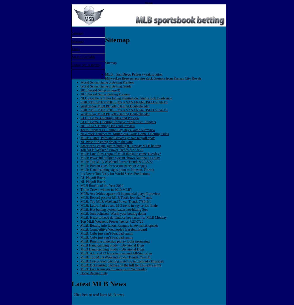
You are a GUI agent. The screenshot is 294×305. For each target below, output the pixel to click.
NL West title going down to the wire (107, 142)
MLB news (116, 295)
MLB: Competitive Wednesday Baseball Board (114, 229)
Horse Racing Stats (94, 273)
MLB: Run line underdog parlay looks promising (115, 241)
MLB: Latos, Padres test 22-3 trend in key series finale (119, 205)
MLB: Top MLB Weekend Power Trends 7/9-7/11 (116, 257)
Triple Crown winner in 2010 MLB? (106, 189)
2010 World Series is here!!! (100, 90)
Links (76, 49)
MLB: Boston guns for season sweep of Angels (114, 166)
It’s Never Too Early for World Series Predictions (115, 174)
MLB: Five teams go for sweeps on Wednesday (114, 269)
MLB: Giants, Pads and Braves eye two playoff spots (118, 138)
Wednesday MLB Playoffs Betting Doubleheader (115, 106)
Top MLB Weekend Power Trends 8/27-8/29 (112, 150)
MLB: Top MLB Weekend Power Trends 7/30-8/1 (116, 201)
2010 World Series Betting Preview (105, 94)
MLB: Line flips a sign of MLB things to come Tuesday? (121, 154)
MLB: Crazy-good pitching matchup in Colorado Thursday (122, 261)
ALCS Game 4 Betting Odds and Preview (110, 118)
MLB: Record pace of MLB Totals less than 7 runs (116, 197)
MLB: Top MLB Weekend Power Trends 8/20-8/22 (117, 162)
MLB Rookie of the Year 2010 (102, 186)
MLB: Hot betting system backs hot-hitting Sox (114, 209)
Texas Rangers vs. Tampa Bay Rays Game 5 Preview (118, 130)
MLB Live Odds (83, 57)
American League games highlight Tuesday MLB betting (121, 146)
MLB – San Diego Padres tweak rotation (134, 74)
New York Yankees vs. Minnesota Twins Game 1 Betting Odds (125, 134)
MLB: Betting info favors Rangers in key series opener (119, 225)
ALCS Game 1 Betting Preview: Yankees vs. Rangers (118, 122)
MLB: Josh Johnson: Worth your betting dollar (113, 213)
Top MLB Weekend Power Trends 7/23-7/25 (112, 221)
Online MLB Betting (86, 65)
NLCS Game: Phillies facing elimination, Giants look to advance (126, 98)
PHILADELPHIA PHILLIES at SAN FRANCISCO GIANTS (124, 102)
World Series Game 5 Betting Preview (107, 82)
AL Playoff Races (93, 178)
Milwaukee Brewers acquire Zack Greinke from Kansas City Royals (153, 78)
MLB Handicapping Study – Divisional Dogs (112, 245)
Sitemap (77, 33)
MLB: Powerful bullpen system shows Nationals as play (120, 158)
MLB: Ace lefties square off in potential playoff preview (120, 193)
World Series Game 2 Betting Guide (106, 86)
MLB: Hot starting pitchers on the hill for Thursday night (121, 265)
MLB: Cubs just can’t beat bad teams (107, 233)
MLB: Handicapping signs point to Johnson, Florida (117, 170)
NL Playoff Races (93, 182)
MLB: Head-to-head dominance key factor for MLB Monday (124, 217)
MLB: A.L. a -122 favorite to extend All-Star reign (116, 253)
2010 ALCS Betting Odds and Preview (108, 126)
